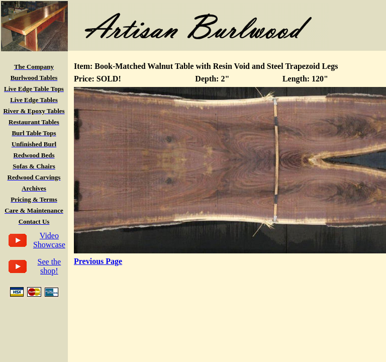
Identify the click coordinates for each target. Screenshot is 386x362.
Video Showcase (49, 240)
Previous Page (98, 261)
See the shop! (49, 266)
